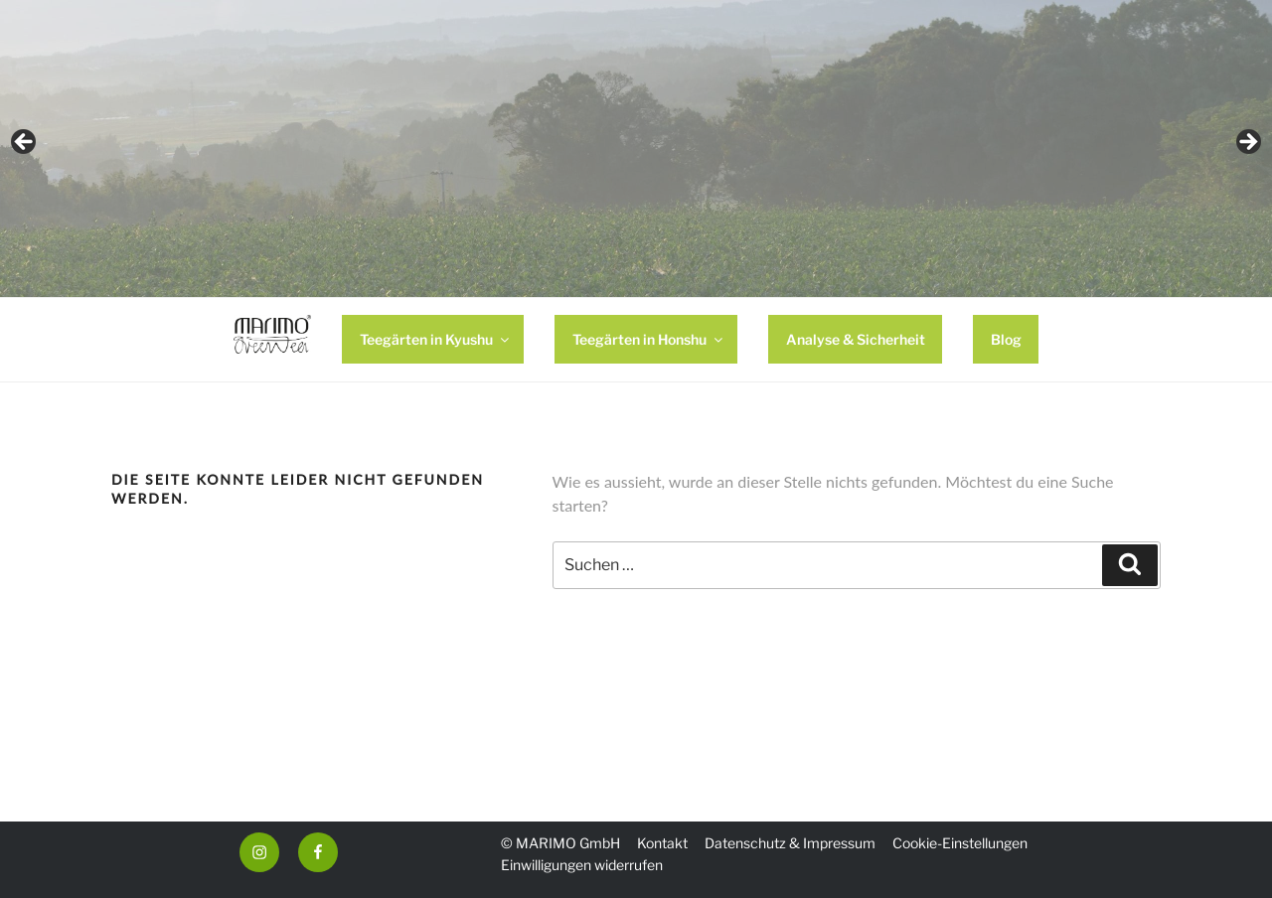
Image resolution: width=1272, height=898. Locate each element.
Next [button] (1247, 143)
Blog (1006, 339)
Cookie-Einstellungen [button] (960, 842)
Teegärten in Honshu (648, 339)
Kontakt (662, 842)
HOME (272, 339)
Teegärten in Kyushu (436, 339)
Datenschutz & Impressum (790, 842)
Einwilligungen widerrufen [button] (582, 864)
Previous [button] (25, 143)
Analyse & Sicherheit (855, 339)
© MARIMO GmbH (560, 842)
